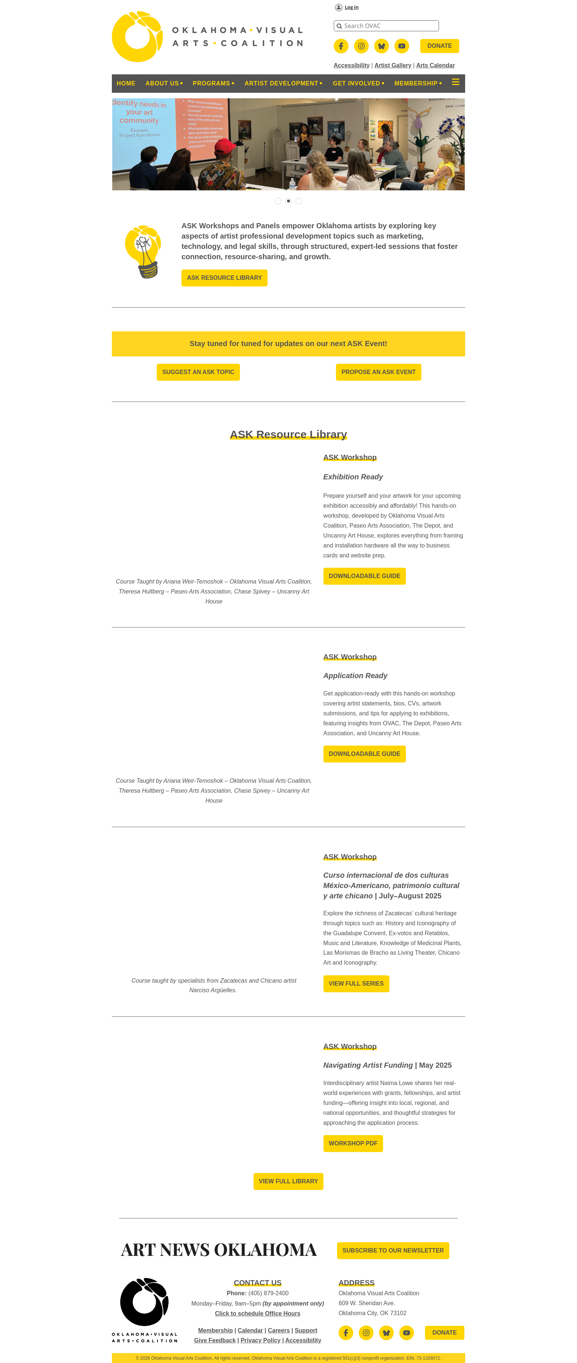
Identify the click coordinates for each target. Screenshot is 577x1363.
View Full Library (288, 1181)
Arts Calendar (435, 65)
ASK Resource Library (224, 278)
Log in (352, 7)
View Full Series (356, 983)
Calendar (250, 1330)
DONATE (440, 46)
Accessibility (352, 65)
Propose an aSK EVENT (378, 372)
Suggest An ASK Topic (198, 372)
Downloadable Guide (365, 576)
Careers (279, 1330)
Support (306, 1330)
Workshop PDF (353, 1143)
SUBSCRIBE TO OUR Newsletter (393, 1250)
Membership (215, 1330)
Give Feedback (215, 1340)
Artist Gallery (393, 65)
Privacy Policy (261, 1340)
